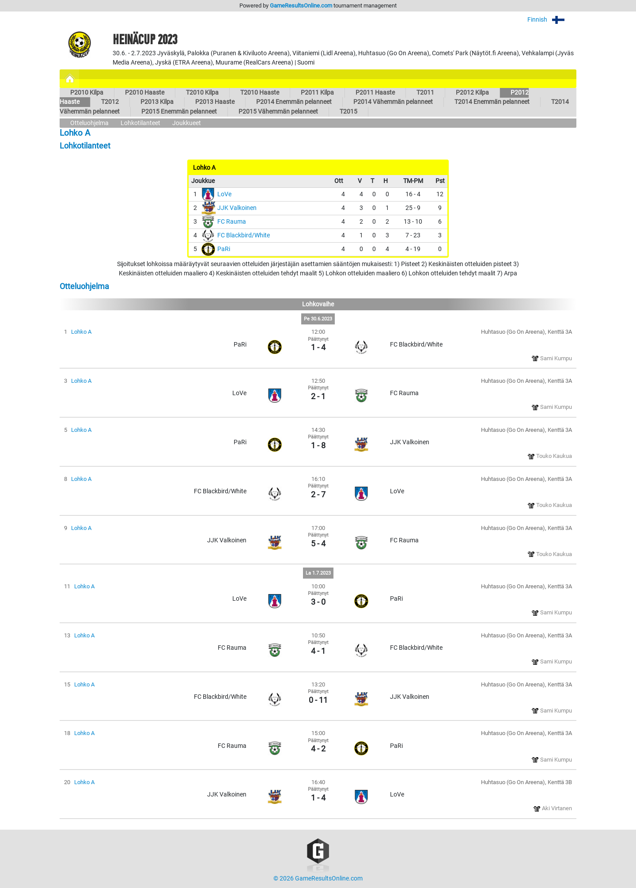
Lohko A (81, 331)
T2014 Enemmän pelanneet (492, 102)
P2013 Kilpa (157, 102)
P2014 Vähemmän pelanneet (393, 102)
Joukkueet (186, 123)
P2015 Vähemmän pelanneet (278, 111)
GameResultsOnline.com (301, 5)
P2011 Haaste (375, 92)
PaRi (223, 249)
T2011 (425, 92)
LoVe (224, 194)
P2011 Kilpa (317, 92)
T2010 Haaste (259, 92)
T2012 (110, 102)
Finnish (551, 19)
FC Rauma (231, 221)
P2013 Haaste (215, 102)
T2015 (348, 111)
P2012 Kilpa (472, 92)
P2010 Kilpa (86, 92)
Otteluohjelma (89, 123)
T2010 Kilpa (202, 92)
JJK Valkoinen (237, 208)
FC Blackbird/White (243, 235)
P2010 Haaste (144, 92)
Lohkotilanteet (140, 123)
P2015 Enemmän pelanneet (179, 111)
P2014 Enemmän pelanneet (294, 102)
